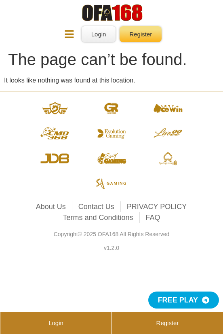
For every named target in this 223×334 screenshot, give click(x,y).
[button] (69, 35)
